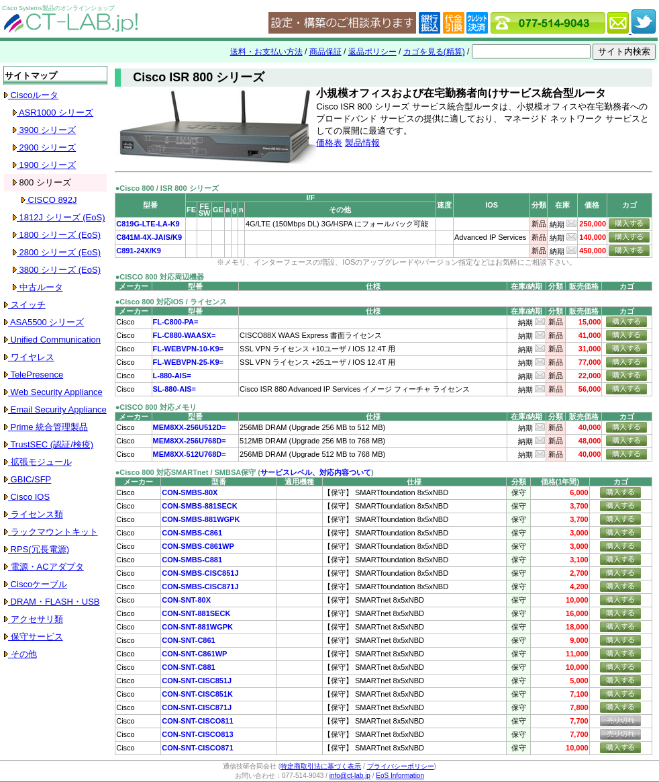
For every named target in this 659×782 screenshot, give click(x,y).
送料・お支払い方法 (266, 51)
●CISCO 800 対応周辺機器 (159, 277)
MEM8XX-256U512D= (189, 427)
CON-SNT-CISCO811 (197, 721)
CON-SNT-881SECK (196, 613)
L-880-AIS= (172, 376)
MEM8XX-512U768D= (189, 454)
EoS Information (400, 775)
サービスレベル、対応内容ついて (315, 472)
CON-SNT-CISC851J (197, 681)
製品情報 (362, 143)
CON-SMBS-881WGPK (201, 519)
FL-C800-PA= (176, 322)
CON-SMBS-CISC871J (200, 586)
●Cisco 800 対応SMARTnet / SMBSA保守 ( (187, 472)
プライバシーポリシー (400, 766)
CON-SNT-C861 (188, 640)
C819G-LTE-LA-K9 (148, 224)
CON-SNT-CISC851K (197, 694)
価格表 (329, 143)
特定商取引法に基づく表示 (321, 766)
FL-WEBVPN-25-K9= (188, 362)
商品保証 (325, 51)
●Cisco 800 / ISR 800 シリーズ (167, 188)
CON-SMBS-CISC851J (200, 573)
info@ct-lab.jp (350, 775)
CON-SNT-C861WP (194, 654)
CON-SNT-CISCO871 (197, 748)
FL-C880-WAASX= (184, 335)
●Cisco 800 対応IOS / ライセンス (171, 302)
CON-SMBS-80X (189, 492)
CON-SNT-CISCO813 (197, 734)
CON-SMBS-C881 (192, 560)
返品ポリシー (372, 51)
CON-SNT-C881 (188, 667)
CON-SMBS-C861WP (198, 546)
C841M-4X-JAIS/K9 (149, 237)
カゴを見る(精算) (434, 51)
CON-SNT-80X (186, 600)
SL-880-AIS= (175, 389)
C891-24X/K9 (138, 251)
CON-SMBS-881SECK (199, 506)
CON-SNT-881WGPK (197, 627)
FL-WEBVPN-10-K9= (188, 349)
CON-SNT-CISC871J (197, 707)
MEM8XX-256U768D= (189, 441)
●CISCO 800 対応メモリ (156, 407)
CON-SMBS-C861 (192, 533)
